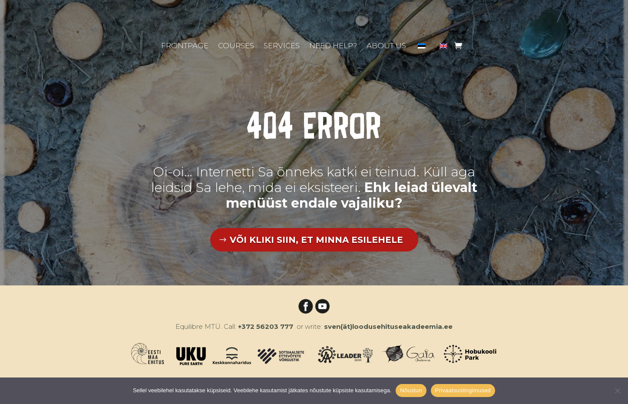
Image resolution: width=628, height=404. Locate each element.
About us (386, 46)
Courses (236, 46)
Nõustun (411, 390)
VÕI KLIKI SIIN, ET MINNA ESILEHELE (316, 240)
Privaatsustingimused (463, 390)
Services (282, 46)
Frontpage (184, 46)
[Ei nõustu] (617, 390)
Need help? (333, 46)
